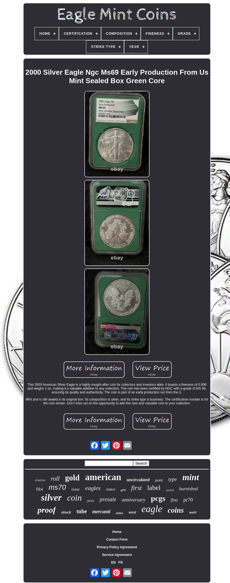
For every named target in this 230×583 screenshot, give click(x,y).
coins (176, 510)
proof (47, 509)
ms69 (192, 512)
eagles (92, 488)
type (172, 479)
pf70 (123, 490)
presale (108, 499)
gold (72, 477)
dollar (119, 513)
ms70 (57, 487)
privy (90, 501)
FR (120, 562)
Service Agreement (117, 555)
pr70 (188, 500)
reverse (40, 480)
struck (66, 512)
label (154, 487)
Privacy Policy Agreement (117, 547)
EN (113, 562)
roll (55, 478)
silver (51, 497)
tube (81, 511)
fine (174, 500)
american (103, 477)
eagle (152, 509)
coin (74, 498)
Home (116, 532)
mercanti (101, 511)
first (136, 487)
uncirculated (138, 479)
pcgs (158, 498)
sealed (170, 490)
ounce (110, 489)
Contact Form (117, 539)
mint (190, 477)
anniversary (133, 500)
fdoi (39, 489)
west (132, 512)
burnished (188, 488)
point (159, 480)
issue (75, 489)
